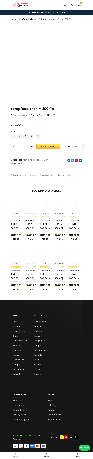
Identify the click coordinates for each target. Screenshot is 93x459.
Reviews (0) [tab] (46, 175)
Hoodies (17, 345)
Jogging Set (40, 340)
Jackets (17, 350)
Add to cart (49, 146)
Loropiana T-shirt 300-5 (45, 274)
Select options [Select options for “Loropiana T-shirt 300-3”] (16, 237)
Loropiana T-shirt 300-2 (59, 274)
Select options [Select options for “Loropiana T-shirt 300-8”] (30, 287)
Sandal (16, 374)
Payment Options (22, 419)
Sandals (38, 355)
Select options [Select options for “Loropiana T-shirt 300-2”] (60, 287)
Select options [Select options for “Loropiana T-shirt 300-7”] (74, 237)
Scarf (36, 359)
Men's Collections (27, 19)
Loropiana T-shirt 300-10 (74, 274)
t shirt (20, 163)
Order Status (54, 414)
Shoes (37, 369)
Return (51, 410)
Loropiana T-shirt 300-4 (45, 224)
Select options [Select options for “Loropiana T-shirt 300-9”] (16, 287)
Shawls (37, 364)
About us (17, 400)
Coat (15, 336)
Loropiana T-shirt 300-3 (16, 224)
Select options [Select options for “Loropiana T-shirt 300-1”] (60, 237)
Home (14, 19)
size (13, 131)
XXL (37, 136)
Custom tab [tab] (64, 175)
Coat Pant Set (20, 340)
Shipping (52, 405)
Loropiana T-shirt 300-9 (16, 274)
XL (32, 136)
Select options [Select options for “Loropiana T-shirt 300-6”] (30, 237)
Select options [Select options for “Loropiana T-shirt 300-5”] (45, 287)
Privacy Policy (20, 414)
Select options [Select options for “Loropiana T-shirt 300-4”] (45, 237)
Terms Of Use (20, 410)
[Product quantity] (23, 146)
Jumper (17, 364)
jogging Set (18, 359)
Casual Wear (19, 331)
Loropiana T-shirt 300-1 (59, 224)
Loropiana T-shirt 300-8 (30, 274)
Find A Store (54, 419)
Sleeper (37, 374)
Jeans (16, 355)
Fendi (71, 213)
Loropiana (23, 115)
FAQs (50, 400)
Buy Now (72, 146)
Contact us (18, 405)
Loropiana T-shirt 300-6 (30, 224)
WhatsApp (84, 448)
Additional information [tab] (23, 175)
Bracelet (17, 326)
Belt (15, 321)
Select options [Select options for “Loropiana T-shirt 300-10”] (74, 287)
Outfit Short (19, 369)
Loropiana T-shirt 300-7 (74, 224)
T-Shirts (42, 19)
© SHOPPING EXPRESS (22, 435)
